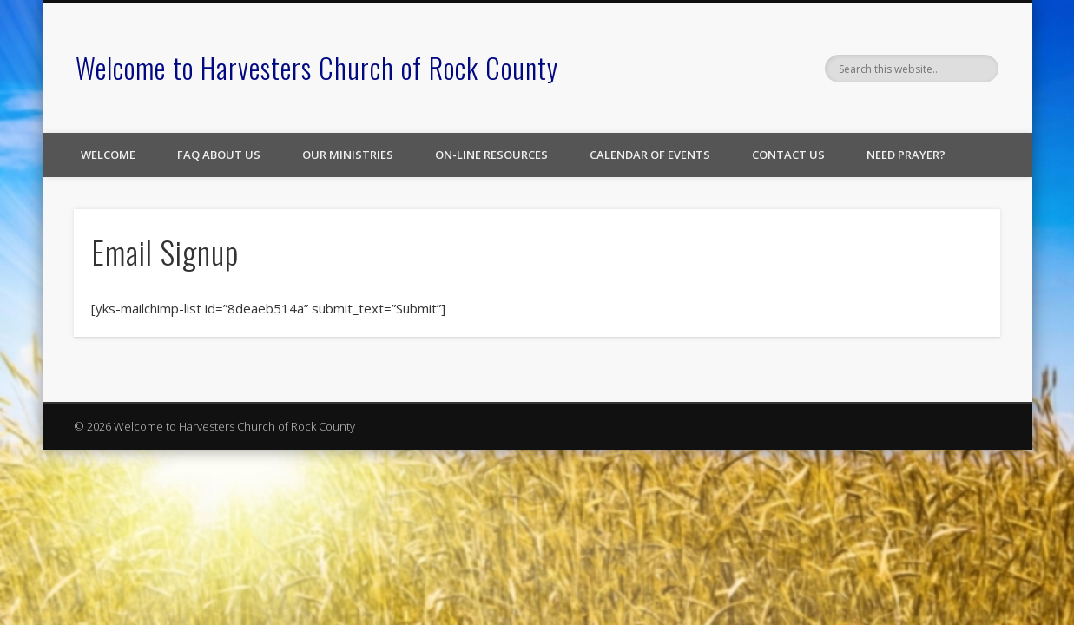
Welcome (108, 154)
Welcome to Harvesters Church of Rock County (317, 67)
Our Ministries (347, 154)
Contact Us (788, 154)
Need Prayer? (906, 154)
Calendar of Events (650, 154)
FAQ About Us (218, 154)
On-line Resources (491, 154)
